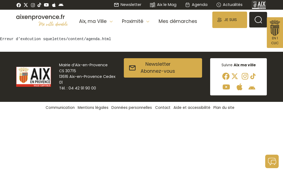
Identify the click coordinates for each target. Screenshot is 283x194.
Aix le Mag (163, 5)
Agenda (196, 4)
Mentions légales (93, 107)
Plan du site (223, 107)
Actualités (229, 4)
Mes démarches (178, 21)
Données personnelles (131, 107)
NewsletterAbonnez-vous (151, 67)
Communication (60, 107)
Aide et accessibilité (191, 107)
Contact (163, 107)
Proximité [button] (133, 21)
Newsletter (127, 4)
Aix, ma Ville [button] (93, 21)
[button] (229, 20)
